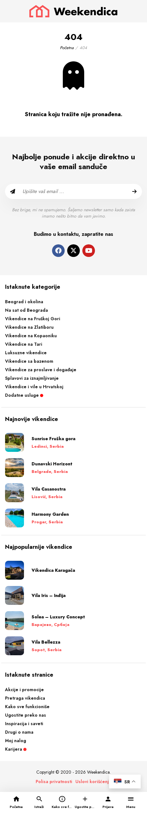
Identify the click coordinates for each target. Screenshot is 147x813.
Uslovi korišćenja (93, 781)
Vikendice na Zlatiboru (29, 327)
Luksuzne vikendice (26, 353)
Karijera (15, 749)
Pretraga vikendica (25, 698)
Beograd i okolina (24, 301)
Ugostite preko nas (25, 715)
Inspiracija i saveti (24, 723)
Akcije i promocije (24, 689)
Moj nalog (15, 740)
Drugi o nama (19, 732)
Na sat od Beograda (26, 310)
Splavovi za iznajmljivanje (32, 378)
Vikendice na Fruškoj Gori (32, 319)
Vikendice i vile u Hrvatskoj (34, 387)
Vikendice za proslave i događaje (40, 370)
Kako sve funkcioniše (27, 706)
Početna (67, 48)
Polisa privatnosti (54, 781)
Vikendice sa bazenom (29, 361)
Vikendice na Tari (23, 344)
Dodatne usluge (24, 395)
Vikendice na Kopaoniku (31, 336)
